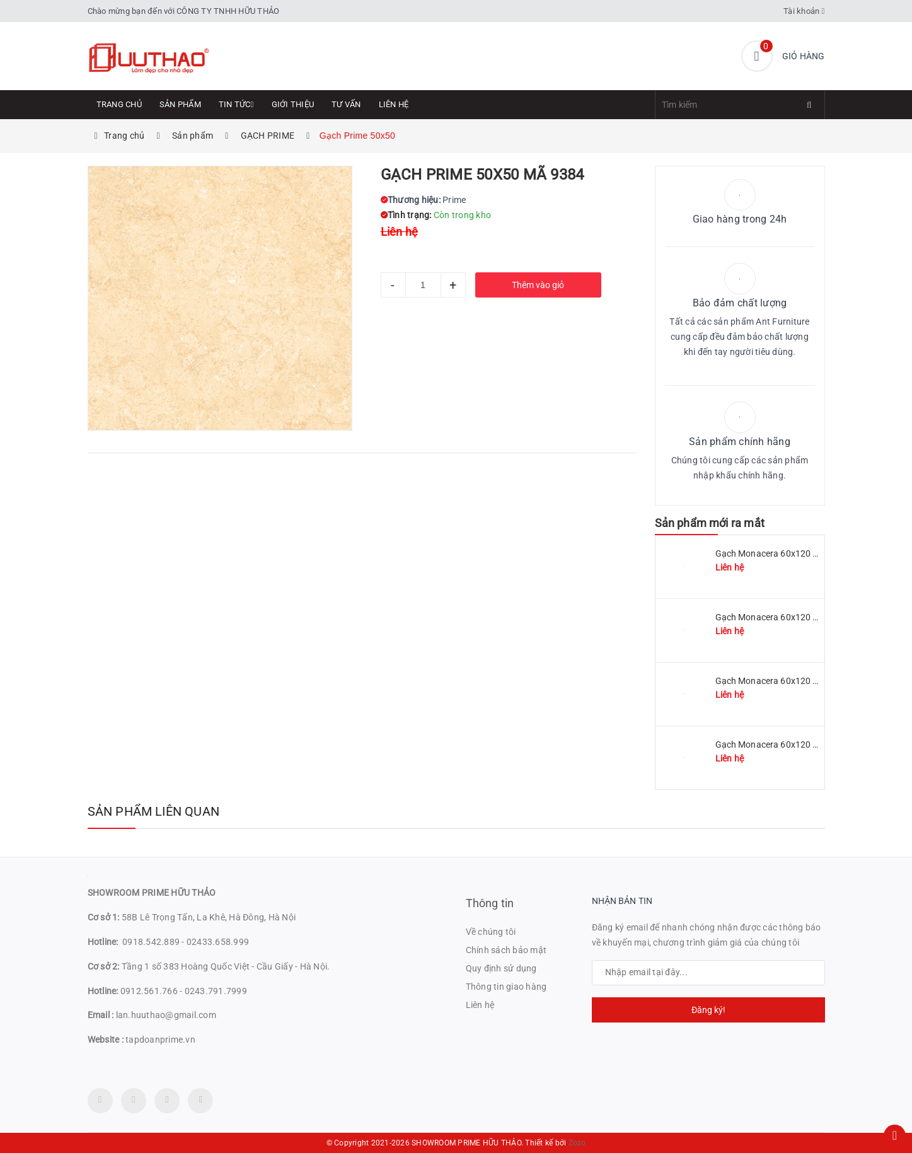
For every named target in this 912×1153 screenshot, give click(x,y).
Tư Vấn (346, 104)
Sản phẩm (180, 104)
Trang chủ (119, 104)
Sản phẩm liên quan (154, 811)
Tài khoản (804, 11)
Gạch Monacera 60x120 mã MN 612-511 (796, 553)
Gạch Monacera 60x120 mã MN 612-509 (796, 617)
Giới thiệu (293, 104)
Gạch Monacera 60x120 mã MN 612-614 (796, 744)
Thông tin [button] (490, 903)
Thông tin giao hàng (506, 987)
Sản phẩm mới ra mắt (710, 523)
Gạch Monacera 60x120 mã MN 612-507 (796, 681)
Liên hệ (394, 104)
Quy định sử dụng (501, 968)
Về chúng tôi (491, 932)
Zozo (577, 1143)
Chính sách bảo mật (506, 950)
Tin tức (236, 104)
